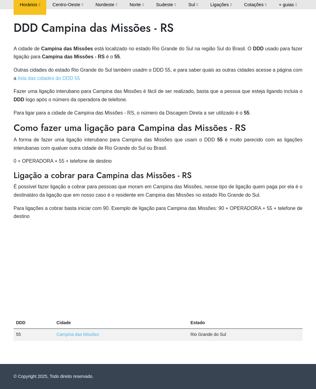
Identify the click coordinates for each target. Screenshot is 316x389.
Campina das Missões (77, 334)
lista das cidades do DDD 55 (49, 78)
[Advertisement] (158, 269)
